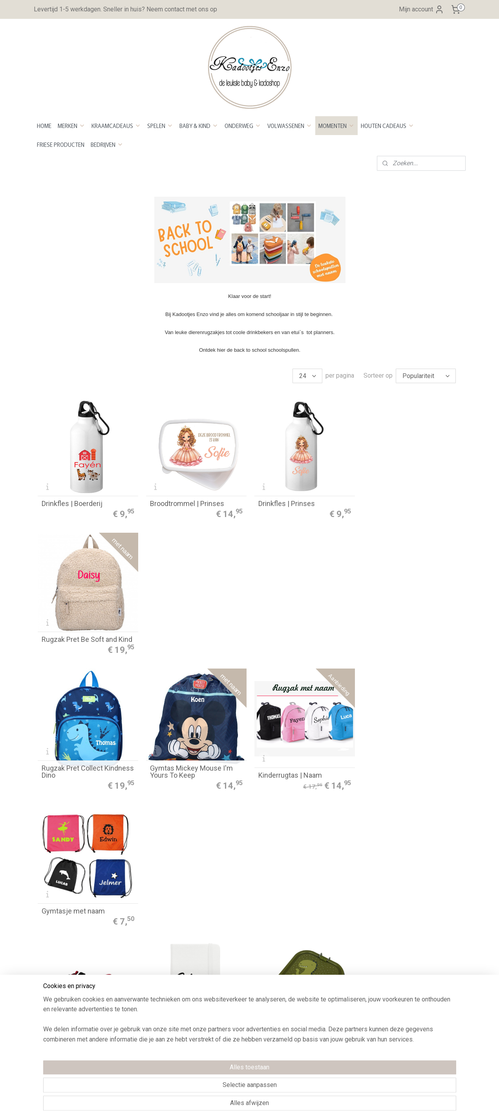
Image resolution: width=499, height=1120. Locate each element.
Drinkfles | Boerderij (72, 503)
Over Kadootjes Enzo (66, 993)
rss (238, 1105)
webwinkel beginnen (267, 1105)
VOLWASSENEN (289, 126)
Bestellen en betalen (152, 889)
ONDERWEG (243, 126)
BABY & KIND (198, 126)
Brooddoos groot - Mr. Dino (299, 774)
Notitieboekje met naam (187, 774)
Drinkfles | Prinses (286, 503)
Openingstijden (58, 983)
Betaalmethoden (146, 900)
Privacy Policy (143, 960)
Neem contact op (61, 1003)
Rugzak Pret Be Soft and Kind (411, 503)
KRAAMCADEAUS (116, 126)
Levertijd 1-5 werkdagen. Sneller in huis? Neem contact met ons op (125, 9)
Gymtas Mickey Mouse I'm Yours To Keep (191, 635)
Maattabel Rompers (324, 990)
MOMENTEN (336, 126)
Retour (133, 920)
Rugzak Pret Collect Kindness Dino (88, 635)
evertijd (138, 910)
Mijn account (421, 9)
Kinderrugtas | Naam (289, 638)
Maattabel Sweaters (324, 1000)
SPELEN (160, 126)
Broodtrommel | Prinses (187, 503)
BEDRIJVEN (107, 144)
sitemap (223, 1105)
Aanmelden (404, 919)
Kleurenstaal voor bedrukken (336, 939)
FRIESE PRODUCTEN (60, 144)
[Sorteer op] (425, 376)
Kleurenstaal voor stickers (333, 930)
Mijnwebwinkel (333, 1105)
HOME (44, 126)
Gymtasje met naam (397, 638)
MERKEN (71, 126)
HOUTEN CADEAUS (387, 126)
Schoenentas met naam (79, 774)
